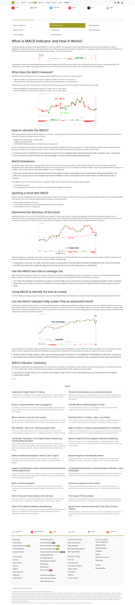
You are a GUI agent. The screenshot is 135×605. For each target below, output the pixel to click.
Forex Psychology (94, 30)
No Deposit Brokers (46, 558)
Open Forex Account (46, 581)
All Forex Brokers (47, 543)
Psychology (99, 560)
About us (16, 566)
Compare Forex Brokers (48, 575)
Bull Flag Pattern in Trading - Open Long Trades (89, 417)
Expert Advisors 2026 (21, 546)
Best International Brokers (76, 549)
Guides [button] (66, 2)
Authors (15, 569)
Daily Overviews (73, 563)
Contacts (15, 560)
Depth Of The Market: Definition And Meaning (32, 506)
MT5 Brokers (44, 564)
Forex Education (56, 35)
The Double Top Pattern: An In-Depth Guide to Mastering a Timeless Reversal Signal (37, 439)
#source (14, 379)
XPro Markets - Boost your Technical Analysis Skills (33, 428)
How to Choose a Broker (48, 578)
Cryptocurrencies (18, 552)
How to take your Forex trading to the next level (32, 496)
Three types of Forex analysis (81, 496)
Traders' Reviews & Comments (52, 552)
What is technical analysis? (23, 483)
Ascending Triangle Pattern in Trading (28, 392)
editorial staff (24, 601)
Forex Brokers (17, 543)
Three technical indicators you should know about (90, 392)
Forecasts (71, 560)
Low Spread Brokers (46, 555)
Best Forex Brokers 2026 (50, 546)
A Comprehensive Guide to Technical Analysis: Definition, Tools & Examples (96, 469)
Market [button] (54, 2)
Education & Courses (102, 557)
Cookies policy (17, 578)
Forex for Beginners (19, 25)
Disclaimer (16, 575)
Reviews (32, 2)
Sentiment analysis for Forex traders (84, 483)
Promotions (71, 572)
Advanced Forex (18, 30)
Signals (97, 554)
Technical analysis (28, 20)
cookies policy (88, 603)
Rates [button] (60, 2)
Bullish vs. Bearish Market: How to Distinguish (32, 404)
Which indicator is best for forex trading (29, 417)
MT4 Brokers (44, 567)
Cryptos (48, 2)
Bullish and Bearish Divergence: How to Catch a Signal (35, 455)
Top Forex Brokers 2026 (49, 549)
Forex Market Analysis (75, 566)
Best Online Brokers (74, 543)
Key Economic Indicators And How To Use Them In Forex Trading (93, 507)
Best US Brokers (73, 546)
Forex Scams (46, 570)
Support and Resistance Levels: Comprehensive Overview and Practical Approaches (38, 469)
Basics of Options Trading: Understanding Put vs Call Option (95, 428)
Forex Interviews (94, 25)
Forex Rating (16, 20)
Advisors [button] (41, 2)
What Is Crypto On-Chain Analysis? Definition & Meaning (93, 438)
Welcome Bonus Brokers (48, 561)
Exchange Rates (100, 568)
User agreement (18, 572)
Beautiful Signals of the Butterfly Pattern (86, 455)
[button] (119, 2)
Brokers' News (72, 569)
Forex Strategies (18, 35)
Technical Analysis (57, 25)
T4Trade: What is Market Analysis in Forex (87, 404)
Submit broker (17, 563)
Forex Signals (55, 30)
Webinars (71, 575)
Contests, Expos (73, 578)
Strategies (98, 551)
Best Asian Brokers (74, 552)
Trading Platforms (18, 549)
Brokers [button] (23, 2)
